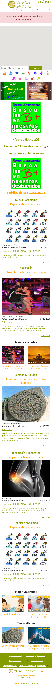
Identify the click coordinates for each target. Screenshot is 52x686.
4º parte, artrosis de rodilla (26, 457)
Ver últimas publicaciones (26, 153)
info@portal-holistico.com (30, 684)
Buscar (35, 68)
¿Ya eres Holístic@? (26, 139)
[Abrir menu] (4, 4)
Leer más (45, 262)
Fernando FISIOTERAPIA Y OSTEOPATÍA (21, 251)
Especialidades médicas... (26, 204)
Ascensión (26, 267)
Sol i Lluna (7, 322)
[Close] (48, 16)
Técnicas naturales (26, 523)
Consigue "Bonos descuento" (26, 146)
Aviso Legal (21, 682)
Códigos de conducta (10, 666)
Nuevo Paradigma (26, 200)
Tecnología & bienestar (26, 453)
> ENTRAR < (44, 2)
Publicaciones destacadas (26, 193)
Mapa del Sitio (31, 682)
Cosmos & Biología (26, 375)
